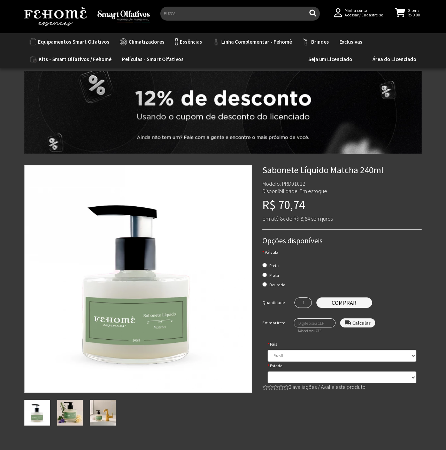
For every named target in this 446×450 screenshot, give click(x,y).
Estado (276, 365)
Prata (274, 275)
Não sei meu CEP (309, 331)
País (273, 344)
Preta (274, 265)
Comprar (344, 302)
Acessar (352, 18)
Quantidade (273, 302)
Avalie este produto (343, 386)
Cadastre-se (372, 18)
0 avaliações (303, 386)
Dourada (277, 284)
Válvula (271, 252)
